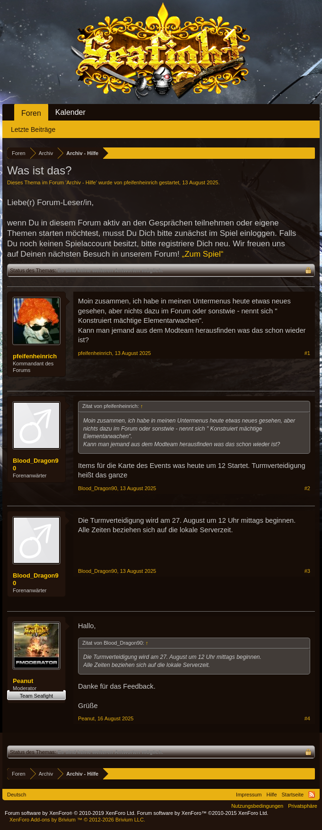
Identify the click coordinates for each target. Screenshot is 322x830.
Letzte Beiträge (33, 129)
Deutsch (16, 794)
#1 (307, 353)
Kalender (70, 112)
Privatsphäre (302, 806)
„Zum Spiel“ (202, 254)
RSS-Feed (311, 794)
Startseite (293, 794)
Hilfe (272, 794)
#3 (307, 571)
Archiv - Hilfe (81, 182)
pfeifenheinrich (141, 182)
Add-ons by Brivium (77, 819)
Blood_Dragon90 (36, 464)
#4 (307, 718)
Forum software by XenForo (70, 813)
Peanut (23, 680)
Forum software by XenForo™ (203, 813)
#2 (307, 488)
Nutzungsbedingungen (257, 806)
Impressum (248, 794)
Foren (31, 113)
